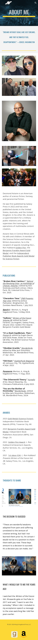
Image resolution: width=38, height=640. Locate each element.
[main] (19, 13)
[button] (2, 3)
